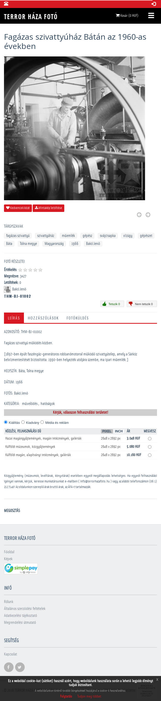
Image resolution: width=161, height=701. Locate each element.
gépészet (146, 236)
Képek (8, 559)
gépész (87, 236)
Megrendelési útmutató (20, 623)
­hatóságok (48, 404)
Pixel (107, 431)
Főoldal (9, 552)
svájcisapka (108, 236)
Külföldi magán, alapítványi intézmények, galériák (38, 455)
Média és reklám (57, 423)
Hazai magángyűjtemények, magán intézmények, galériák (43, 438)
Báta (9, 244)
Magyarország (54, 244)
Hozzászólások (43, 318)
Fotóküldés (78, 318)
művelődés (29, 404)
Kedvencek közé (18, 208)
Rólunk (8, 602)
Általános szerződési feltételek (24, 609)
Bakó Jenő (93, 244)
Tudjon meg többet (89, 696)
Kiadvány (32, 423)
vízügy (127, 236)
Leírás (14, 318)
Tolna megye (28, 244)
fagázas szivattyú (17, 236)
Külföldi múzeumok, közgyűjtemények (30, 447)
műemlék (68, 236)
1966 (74, 244)
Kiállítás (14, 423)
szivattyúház (45, 236)
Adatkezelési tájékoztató (20, 616)
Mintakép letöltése (48, 208)
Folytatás (66, 696)
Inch (119, 431)
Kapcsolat (10, 654)
